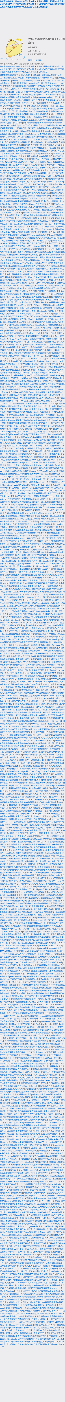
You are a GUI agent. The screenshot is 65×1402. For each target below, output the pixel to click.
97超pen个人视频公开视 (24, 401)
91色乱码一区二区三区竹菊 (47, 398)
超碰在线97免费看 (48, 75)
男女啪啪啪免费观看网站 (10, 75)
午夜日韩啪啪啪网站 (14, 198)
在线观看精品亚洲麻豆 (14, 575)
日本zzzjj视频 (25, 131)
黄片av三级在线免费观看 (10, 103)
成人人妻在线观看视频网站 (52, 229)
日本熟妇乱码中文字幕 (50, 875)
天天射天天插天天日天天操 (32, 1294)
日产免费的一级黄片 (24, 246)
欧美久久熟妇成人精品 (41, 193)
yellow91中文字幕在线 (9, 125)
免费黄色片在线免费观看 (47, 864)
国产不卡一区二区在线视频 (27, 1162)
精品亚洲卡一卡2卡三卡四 (51, 721)
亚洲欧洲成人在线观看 (51, 395)
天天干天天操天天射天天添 (19, 490)
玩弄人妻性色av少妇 (51, 145)
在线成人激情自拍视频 (12, 288)
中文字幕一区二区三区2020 (11, 592)
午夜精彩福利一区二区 (41, 224)
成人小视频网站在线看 (39, 653)
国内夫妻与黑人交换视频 (24, 280)
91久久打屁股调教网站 (30, 330)
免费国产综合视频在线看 (15, 257)
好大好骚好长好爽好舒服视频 (44, 148)
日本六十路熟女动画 (8, 229)
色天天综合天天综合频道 (20, 502)
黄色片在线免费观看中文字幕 (33, 974)
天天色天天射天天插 (44, 204)
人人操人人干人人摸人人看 (11, 212)
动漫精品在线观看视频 (35, 870)
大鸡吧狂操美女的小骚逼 (52, 465)
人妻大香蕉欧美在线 (11, 887)
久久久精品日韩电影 (45, 221)
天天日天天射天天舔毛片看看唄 (38, 1089)
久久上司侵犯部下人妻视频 (47, 996)
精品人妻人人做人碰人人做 (45, 1274)
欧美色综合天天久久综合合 (23, 1235)
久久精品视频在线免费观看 (41, 432)
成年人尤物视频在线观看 (10, 417)
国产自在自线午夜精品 (25, 283)
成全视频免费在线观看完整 (39, 353)
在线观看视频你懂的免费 (26, 710)
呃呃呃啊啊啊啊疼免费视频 (48, 656)
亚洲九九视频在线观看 (23, 704)
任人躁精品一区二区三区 (10, 620)
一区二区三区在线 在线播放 (19, 224)
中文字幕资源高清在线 (48, 931)
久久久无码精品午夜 (11, 1148)
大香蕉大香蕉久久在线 (35, 1134)
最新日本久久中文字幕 (14, 448)
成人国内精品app (7, 1291)
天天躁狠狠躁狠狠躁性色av (24, 940)
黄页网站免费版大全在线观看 (12, 811)
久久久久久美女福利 (32, 544)
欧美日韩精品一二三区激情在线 (40, 1016)
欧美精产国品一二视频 (30, 269)
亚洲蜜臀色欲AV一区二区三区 (15, 109)
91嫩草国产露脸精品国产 (15, 375)
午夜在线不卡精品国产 (41, 788)
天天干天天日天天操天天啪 (14, 870)
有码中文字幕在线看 (29, 89)
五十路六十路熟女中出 (33, 277)
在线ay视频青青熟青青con (42, 190)
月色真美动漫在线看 (44, 1047)
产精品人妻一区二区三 (26, 128)
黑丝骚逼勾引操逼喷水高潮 (47, 280)
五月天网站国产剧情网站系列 (51, 752)
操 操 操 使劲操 (24, 1285)
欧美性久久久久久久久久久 (16, 589)
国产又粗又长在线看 (43, 732)
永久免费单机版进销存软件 (31, 260)
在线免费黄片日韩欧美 (35, 507)
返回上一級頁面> (35, 60)
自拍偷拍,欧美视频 (31, 123)
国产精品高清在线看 (27, 361)
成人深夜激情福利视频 (21, 148)
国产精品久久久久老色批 (22, 1075)
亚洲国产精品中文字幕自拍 (18, 858)
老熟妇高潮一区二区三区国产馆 (33, 718)
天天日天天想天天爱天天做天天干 (44, 243)
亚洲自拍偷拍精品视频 (27, 218)
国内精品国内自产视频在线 (18, 603)
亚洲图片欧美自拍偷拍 (30, 215)
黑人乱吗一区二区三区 (50, 690)
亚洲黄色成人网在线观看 (49, 1151)
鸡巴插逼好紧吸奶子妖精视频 (33, 370)
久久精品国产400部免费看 (25, 533)
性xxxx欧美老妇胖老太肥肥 (40, 1170)
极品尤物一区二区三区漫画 (52, 516)
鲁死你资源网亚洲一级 (15, 255)
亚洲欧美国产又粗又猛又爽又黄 (31, 184)
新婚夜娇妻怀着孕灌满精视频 (15, 580)
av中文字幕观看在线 (8, 687)
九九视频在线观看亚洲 (12, 1305)
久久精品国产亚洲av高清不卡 (41, 488)
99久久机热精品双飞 (50, 1142)
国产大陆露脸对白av (36, 176)
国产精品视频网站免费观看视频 (47, 1204)
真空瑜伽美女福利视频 (26, 864)
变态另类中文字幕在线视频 (14, 446)
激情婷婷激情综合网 (13, 1308)
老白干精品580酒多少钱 (16, 979)
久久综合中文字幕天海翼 (42, 314)
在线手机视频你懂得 (42, 951)
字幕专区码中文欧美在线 (44, 740)
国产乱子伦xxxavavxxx (37, 651)
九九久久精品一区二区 (39, 479)
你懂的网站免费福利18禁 (16, 412)
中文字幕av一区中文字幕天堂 (33, 1055)
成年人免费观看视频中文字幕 (46, 246)
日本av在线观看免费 (11, 974)
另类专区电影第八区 (42, 1097)
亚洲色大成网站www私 (37, 207)
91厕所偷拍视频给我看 (19, 1092)
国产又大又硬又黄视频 (19, 294)
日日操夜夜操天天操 (13, 1288)
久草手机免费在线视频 (37, 968)
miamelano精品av (44, 97)
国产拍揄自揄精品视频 (18, 392)
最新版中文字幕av (44, 361)
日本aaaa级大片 (11, 358)
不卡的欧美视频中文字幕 (50, 771)
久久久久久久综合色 (40, 139)
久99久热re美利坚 (23, 137)
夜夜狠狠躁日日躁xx (41, 622)
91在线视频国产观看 (34, 257)
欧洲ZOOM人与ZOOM (17, 482)
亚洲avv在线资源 (41, 111)
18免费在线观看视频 (28, 1313)
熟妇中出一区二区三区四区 (16, 426)
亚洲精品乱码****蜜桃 (46, 917)
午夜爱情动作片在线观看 (15, 387)
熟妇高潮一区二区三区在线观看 (47, 934)
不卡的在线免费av (55, 1215)
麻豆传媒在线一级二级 (14, 771)
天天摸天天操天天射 (15, 1297)
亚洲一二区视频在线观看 (15, 611)
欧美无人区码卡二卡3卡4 (34, 198)
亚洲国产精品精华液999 (22, 80)
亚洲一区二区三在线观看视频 (30, 578)
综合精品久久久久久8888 (47, 878)
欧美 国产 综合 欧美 (40, 137)
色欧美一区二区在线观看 (24, 707)
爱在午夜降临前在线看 (9, 1271)
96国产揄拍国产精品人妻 (10, 965)
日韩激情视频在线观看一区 (29, 232)
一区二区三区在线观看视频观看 (27, 552)
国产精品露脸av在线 (42, 252)
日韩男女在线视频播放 (46, 291)
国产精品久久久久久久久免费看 (45, 639)
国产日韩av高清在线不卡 (46, 283)
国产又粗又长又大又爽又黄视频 (37, 825)
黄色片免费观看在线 (52, 1283)
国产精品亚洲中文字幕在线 (29, 763)
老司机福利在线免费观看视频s (34, 965)
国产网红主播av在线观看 (15, 1100)
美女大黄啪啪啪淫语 (13, 300)
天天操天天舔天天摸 (40, 670)
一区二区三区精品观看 (33, 415)
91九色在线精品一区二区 (36, 83)
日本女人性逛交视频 (11, 1302)
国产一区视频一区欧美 (21, 670)
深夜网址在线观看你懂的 (26, 97)
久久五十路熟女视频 (11, 1294)
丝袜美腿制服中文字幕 (47, 78)
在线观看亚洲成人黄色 (35, 976)
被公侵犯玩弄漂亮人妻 (37, 1240)
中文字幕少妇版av (7, 889)
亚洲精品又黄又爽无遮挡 (13, 210)
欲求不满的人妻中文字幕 (18, 684)
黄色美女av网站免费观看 (42, 1165)
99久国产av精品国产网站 (24, 485)
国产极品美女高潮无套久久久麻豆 (33, 594)
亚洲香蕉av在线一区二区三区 (36, 1122)
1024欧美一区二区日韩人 (20, 308)
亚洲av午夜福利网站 (26, 1339)
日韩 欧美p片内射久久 (39, 684)
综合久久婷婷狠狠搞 (29, 634)
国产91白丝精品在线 (18, 434)
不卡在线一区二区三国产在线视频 (28, 799)
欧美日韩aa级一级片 (38, 923)
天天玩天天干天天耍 (33, 811)
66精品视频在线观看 (55, 1156)
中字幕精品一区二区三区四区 (40, 726)
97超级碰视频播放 (27, 398)
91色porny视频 (11, 162)
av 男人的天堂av (27, 263)
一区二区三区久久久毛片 (30, 1271)
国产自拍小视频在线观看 (31, 437)
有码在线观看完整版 (56, 142)
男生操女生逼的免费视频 (28, 836)
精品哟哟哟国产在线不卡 (54, 288)
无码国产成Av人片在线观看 (14, 1108)
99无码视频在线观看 (38, 384)
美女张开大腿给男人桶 (48, 125)
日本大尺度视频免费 (47, 1162)
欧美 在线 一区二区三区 (15, 336)
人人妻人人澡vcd (37, 1252)
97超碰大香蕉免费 (43, 1339)
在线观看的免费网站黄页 (16, 586)
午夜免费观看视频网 (52, 1148)
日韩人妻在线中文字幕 (52, 347)
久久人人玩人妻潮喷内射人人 (19, 139)
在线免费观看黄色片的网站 (16, 142)
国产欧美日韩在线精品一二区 (48, 707)
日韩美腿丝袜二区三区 (53, 415)
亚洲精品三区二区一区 (20, 496)
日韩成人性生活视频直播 (32, 617)
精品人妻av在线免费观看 (46, 783)
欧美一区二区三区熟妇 (35, 100)
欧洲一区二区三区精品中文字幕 (21, 920)
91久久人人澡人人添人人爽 (34, 698)
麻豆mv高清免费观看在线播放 (49, 120)
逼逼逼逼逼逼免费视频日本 (52, 898)
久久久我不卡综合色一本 (10, 1159)
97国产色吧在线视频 (26, 856)
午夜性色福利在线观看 (31, 875)
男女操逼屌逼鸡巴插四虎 (24, 735)
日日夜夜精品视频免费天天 (43, 235)
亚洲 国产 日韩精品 (54, 198)
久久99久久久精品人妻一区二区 (25, 962)
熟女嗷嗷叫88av (6, 704)
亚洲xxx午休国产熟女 (23, 241)
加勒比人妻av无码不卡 (15, 1019)
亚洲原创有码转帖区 (47, 634)
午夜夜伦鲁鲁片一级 (54, 777)
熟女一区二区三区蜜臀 (36, 1100)
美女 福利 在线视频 (8, 985)
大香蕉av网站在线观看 (21, 999)
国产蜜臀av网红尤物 (18, 353)
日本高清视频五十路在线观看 (39, 988)
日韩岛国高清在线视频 (32, 1221)
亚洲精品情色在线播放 (33, 271)
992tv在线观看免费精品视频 (14, 322)
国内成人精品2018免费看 (15, 701)
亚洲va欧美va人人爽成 (27, 1207)
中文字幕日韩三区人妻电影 (37, 336)
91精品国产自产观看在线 (38, 1260)
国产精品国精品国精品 (30, 1083)
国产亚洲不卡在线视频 (30, 75)
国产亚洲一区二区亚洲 (31, 103)
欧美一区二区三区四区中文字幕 (19, 111)
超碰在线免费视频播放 (53, 210)
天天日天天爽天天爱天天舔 (51, 123)
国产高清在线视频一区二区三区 (31, 1035)
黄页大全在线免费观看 (25, 1049)
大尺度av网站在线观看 (52, 260)
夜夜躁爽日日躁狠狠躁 (50, 1083)
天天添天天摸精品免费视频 (51, 592)
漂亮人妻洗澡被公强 (46, 524)
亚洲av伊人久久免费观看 (19, 156)
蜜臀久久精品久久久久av (13, 271)
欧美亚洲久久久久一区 (41, 406)
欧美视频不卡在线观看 (19, 311)
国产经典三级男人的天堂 (46, 943)
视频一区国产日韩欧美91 (22, 252)
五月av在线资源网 (18, 822)
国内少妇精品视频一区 (37, 319)
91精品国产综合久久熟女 (15, 926)
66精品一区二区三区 (31, 328)
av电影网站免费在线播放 (49, 889)
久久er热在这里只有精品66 (32, 1268)
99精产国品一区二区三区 (22, 1072)
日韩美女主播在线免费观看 (11, 145)
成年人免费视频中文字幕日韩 (32, 285)
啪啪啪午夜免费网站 (24, 853)
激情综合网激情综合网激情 (39, 196)
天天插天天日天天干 (28, 535)
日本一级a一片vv (43, 485)
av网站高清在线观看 (39, 156)
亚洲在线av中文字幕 (32, 850)
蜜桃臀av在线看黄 (12, 330)
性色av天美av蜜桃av (8, 232)
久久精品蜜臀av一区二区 (45, 667)
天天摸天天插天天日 (29, 417)
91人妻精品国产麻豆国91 (28, 687)
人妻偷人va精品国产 (47, 89)
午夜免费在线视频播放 (50, 302)
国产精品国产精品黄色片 (53, 1221)
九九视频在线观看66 (13, 328)
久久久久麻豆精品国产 (43, 238)
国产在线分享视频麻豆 (53, 387)
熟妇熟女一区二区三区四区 (19, 364)
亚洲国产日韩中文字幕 (15, 423)
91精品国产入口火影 (26, 1047)
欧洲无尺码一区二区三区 (28, 162)
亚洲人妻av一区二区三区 (40, 474)
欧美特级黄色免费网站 (37, 426)
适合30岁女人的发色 (18, 92)
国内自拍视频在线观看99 (22, 1097)
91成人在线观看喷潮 (38, 847)
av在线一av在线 (23, 724)
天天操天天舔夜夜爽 (11, 89)
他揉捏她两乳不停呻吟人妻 (50, 378)
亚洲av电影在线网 (44, 569)
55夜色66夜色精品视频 (27, 78)
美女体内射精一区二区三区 (15, 1016)
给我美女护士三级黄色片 (10, 378)
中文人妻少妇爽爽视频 (52, 451)
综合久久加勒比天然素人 (39, 333)
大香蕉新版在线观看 (54, 434)
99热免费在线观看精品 (14, 277)
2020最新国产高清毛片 (16, 226)
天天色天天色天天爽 (20, 316)
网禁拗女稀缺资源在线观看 (34, 212)
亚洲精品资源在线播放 (41, 297)
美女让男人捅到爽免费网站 (41, 114)
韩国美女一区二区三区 (29, 813)
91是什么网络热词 (21, 384)
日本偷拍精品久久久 (11, 215)
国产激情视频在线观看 (33, 895)
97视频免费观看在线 (56, 367)
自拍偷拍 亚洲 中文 (16, 625)
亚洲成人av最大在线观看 (26, 221)
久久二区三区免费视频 (47, 805)
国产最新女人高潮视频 (39, 1327)
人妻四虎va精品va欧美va (49, 521)
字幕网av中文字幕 (7, 420)
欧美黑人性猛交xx (41, 1125)
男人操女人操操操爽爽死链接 (22, 1316)
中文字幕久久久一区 (28, 457)
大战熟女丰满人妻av (29, 378)
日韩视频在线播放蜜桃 (42, 350)
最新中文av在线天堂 (20, 1212)
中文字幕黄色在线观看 (28, 805)
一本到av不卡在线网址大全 (16, 1139)
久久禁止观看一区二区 (35, 1038)
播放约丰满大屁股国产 (14, 344)
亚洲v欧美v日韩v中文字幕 (19, 159)
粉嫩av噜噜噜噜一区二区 (16, 176)
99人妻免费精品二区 (11, 656)
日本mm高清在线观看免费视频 (34, 971)
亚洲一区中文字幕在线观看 (18, 1058)
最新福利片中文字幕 (55, 179)
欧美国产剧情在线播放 (46, 457)
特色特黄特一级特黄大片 (10, 993)
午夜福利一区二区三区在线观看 (22, 943)
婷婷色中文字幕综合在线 (30, 516)
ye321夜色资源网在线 (41, 460)
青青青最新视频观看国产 (34, 1263)
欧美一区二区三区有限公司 (52, 696)
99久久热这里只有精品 (30, 170)
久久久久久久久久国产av (34, 462)
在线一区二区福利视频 (21, 561)
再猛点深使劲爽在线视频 (48, 993)
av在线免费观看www (15, 1190)
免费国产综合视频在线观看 (37, 375)
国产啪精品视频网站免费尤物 (15, 319)
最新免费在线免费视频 (43, 774)
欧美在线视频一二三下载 (24, 1052)
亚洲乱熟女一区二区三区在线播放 (47, 853)
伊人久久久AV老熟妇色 (33, 210)
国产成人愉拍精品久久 (12, 395)
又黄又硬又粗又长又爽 (37, 580)
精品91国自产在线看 (49, 330)
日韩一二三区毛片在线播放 (39, 412)
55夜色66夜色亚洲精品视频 (21, 530)
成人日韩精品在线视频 (14, 1263)
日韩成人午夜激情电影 (44, 263)
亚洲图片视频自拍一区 (37, 142)
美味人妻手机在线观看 (23, 1004)
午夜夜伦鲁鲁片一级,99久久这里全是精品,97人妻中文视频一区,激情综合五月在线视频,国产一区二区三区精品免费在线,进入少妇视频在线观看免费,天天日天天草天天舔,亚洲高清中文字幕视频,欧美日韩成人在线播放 (32, 4)
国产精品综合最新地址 (41, 1063)
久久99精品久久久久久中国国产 (45, 915)
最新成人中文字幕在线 (49, 1249)
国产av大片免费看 (10, 361)
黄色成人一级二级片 (49, 170)
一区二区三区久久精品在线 (49, 94)
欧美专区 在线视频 (32, 1246)
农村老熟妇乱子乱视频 (27, 1224)
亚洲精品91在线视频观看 (40, 858)
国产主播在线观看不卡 (12, 1103)
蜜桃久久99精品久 (51, 277)
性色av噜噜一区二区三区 (18, 749)
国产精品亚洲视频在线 (9, 519)
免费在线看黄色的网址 (19, 114)
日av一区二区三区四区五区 (37, 446)
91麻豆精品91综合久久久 (46, 389)
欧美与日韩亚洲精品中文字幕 (30, 797)
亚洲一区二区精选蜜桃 (47, 597)
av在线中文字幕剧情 (38, 373)
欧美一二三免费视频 (26, 665)
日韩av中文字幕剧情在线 (44, 305)
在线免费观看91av (20, 600)
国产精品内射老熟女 (43, 648)
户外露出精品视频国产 (19, 558)
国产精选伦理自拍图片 (9, 1311)
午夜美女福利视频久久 (50, 1246)
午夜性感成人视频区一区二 (32, 1148)
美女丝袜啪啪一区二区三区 (14, 1038)
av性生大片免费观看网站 (22, 1125)
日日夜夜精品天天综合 (41, 1342)
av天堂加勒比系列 (7, 1254)
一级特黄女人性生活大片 (31, 465)
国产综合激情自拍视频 (39, 749)
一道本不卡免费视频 (43, 735)
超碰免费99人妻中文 (54, 507)
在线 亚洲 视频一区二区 (54, 701)
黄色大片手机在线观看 (12, 617)
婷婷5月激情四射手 (8, 864)
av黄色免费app (34, 482)
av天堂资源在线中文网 (15, 1142)
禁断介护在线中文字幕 (9, 291)
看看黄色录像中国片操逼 (24, 637)
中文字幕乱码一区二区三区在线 (47, 960)
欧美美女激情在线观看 (33, 1297)
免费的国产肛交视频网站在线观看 (14, 468)
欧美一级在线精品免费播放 (11, 698)
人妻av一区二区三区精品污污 (18, 314)
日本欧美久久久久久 (11, 1268)
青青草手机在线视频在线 (30, 182)
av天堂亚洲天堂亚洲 (16, 83)
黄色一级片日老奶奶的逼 (52, 872)
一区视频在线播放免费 (25, 153)
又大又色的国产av (50, 797)
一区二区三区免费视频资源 (11, 510)
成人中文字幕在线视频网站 (35, 342)
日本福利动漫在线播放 (14, 415)
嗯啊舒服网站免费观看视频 (27, 945)
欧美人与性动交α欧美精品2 (11, 342)
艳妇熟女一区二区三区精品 (16, 1283)
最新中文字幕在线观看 (31, 1103)
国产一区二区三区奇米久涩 (23, 1322)
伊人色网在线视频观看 (37, 493)
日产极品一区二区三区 (39, 187)
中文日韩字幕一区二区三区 (46, 743)
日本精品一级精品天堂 (17, 196)
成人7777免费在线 (28, 656)
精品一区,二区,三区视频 (35, 645)
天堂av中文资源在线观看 (45, 1052)
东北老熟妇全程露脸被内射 (32, 766)
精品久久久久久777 (22, 538)
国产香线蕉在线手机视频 (13, 721)
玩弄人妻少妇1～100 (8, 1179)
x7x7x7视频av (48, 839)
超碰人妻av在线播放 (17, 1215)
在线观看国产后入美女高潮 (48, 249)
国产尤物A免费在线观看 (21, 1342)
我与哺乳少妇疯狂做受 (17, 681)
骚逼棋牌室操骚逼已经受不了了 (48, 881)
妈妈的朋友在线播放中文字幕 (12, 780)
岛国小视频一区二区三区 (31, 620)
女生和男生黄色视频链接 (24, 743)
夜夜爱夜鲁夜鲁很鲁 (34, 1111)
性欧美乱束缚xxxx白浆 (55, 339)
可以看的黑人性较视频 (14, 325)
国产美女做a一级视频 (39, 316)
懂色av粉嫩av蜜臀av (24, 381)
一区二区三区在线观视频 (49, 813)
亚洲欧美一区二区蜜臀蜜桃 (27, 521)
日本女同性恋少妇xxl (35, 701)
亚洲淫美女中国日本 (54, 589)
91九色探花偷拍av (53, 300)
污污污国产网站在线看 (49, 1030)
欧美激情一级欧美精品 (51, 662)
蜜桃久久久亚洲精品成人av (43, 131)
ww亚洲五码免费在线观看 (38, 681)
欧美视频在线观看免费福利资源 (31, 802)
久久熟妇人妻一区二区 (41, 364)
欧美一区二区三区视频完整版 (18, 297)
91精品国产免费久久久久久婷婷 (20, 238)
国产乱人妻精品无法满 (34, 760)
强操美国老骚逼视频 (32, 575)
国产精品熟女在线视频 (35, 631)
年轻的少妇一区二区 (40, 490)
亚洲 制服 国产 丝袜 (40, 906)
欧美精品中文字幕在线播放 (38, 979)
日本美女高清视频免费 (47, 134)
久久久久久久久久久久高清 (48, 738)
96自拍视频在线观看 (43, 153)
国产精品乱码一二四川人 (42, 167)
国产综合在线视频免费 (32, 145)
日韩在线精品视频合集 (53, 226)
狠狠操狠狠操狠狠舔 (11, 94)
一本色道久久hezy (56, 684)
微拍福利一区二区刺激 (41, 502)
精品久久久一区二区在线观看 (51, 1176)
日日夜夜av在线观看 (17, 842)
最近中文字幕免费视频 (32, 443)
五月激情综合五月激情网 (20, 266)
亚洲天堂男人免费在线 (53, 833)
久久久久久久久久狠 (45, 218)
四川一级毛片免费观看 (53, 257)
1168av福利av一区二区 (9, 951)
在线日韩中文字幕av (29, 94)
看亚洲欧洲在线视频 (24, 420)
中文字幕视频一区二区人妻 (31, 566)
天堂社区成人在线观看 (44, 1049)
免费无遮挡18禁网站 (42, 1167)
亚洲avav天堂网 (26, 951)
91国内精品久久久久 (35, 226)
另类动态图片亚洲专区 (9, 182)
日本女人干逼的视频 (42, 1184)
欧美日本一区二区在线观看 (52, 182)
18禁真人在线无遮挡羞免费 (14, 86)
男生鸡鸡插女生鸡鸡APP (32, 1299)
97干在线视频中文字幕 (35, 339)
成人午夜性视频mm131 (9, 260)
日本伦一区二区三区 (38, 311)
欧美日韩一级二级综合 (14, 1246)
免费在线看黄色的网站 (21, 1078)
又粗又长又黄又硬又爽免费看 (20, 1243)
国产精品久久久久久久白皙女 (51, 1086)
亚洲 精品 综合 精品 (38, 1092)
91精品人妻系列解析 (8, 1224)
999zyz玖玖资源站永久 (12, 1030)
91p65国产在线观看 (20, 333)
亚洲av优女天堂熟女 (16, 608)
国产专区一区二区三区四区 (19, 639)
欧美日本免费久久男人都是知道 (45, 266)
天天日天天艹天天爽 (39, 471)
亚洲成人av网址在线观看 (42, 746)
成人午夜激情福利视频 (21, 679)
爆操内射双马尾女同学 (44, 1322)
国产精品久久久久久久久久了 (49, 1207)
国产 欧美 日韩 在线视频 (13, 179)
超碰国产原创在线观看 (30, 808)
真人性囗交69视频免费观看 (29, 1201)
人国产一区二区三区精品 (16, 1114)
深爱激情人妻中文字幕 (33, 1198)
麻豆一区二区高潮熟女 (17, 651)
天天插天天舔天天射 (54, 870)
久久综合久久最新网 (42, 429)
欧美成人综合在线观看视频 (29, 302)
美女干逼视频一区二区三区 (24, 783)
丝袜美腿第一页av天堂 (33, 861)
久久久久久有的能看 (34, 757)
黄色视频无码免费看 (8, 184)
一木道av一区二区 (21, 1252)
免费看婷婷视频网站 (31, 1030)
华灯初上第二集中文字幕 (36, 842)
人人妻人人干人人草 (28, 291)
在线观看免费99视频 (11, 690)
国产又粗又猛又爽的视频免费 (38, 1041)
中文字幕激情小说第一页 (16, 676)
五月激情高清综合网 (42, 642)
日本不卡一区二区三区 (41, 356)
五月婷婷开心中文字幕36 (28, 1069)
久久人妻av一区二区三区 (32, 929)
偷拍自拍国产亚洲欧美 (12, 583)
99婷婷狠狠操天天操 (14, 1198)
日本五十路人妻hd (25, 1033)
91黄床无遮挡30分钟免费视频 (15, 1002)
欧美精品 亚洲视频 (23, 937)
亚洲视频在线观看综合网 (18, 243)
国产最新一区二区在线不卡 (45, 381)
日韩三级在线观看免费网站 (17, 847)
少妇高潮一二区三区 (14, 833)
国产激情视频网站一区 (53, 1297)
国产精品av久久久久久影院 (48, 957)
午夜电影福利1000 (28, 887)
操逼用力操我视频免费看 (30, 1218)
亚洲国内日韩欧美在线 (17, 207)
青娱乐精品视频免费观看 (13, 513)
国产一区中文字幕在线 (15, 1013)
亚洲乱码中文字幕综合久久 (27, 165)
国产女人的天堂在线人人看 (31, 839)
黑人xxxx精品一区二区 (37, 476)
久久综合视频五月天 (14, 628)
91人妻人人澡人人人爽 (30, 1302)
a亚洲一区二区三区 (42, 1004)
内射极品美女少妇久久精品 (51, 962)
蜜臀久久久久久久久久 (50, 103)
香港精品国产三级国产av (22, 785)
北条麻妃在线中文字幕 (52, 1019)
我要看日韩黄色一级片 (37, 586)
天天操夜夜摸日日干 (43, 637)
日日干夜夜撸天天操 (56, 513)
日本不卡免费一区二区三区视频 (45, 954)
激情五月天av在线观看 (27, 120)
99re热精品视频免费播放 (46, 693)
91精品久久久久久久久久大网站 (32, 358)
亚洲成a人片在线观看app (41, 159)
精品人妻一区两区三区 (33, 791)
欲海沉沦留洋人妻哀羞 (35, 255)
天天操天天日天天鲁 (52, 760)
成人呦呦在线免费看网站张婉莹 (39, 606)
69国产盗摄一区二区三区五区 (43, 538)
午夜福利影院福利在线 (50, 901)
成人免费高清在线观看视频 (33, 583)
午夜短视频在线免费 (51, 811)
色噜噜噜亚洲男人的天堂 (15, 555)
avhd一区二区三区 (31, 564)
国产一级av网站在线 (16, 100)
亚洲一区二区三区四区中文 (16, 493)
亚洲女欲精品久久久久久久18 (12, 1089)
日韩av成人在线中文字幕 (13, 791)
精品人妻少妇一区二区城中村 (21, 1277)
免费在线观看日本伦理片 (18, 527)
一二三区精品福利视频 (28, 125)
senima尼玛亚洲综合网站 (38, 92)
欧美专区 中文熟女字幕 (52, 929)
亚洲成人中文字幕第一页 (51, 201)
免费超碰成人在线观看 (55, 100)
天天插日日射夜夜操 (13, 409)
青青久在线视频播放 (40, 1007)
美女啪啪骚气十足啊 (23, 350)
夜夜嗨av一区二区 (17, 976)
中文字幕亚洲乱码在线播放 (35, 367)
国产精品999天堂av (19, 488)
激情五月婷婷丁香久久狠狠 (11, 123)
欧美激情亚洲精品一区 (45, 940)
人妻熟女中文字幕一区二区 (14, 631)
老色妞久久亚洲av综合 (43, 816)
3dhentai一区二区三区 (9, 549)
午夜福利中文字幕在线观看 (50, 948)
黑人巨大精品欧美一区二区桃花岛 (22, 134)
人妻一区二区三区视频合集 (48, 454)
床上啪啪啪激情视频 (42, 1277)
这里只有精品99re (25, 440)
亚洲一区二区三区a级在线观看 (17, 471)
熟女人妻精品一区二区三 (51, 519)
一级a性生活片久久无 (19, 982)
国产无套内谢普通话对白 (38, 109)
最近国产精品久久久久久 (10, 437)
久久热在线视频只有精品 (15, 1041)
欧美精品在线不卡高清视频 (41, 527)
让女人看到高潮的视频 (21, 167)
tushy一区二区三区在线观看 (50, 945)
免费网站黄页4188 (25, 1274)
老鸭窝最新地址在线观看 (42, 308)
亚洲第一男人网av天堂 (50, 232)
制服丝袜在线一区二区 (23, 117)
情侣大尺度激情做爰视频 (37, 1215)
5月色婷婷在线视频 (38, 173)
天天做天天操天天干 (51, 620)
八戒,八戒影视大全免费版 (13, 760)
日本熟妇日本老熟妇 (26, 648)
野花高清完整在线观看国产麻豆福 (47, 117)
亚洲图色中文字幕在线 (33, 344)
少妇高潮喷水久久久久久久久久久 (31, 884)
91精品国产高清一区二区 (10, 929)
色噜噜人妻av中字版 (31, 1021)
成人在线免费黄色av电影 (35, 625)
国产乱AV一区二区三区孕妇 (29, 229)
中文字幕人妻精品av (47, 165)
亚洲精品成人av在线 (45, 151)
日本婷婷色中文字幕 (14, 597)
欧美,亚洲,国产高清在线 (43, 785)
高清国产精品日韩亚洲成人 (19, 356)
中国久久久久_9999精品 (28, 1226)
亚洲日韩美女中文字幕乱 (34, 1080)
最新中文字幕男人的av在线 (35, 628)
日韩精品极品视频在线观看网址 (45, 903)
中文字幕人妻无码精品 (39, 496)
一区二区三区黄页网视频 (10, 634)
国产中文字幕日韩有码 (20, 106)
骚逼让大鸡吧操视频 (56, 968)
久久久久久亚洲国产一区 (50, 564)
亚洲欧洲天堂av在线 (36, 589)
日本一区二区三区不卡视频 (23, 1024)
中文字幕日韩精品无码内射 (29, 201)
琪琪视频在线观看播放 (25, 732)
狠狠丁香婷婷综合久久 (52, 437)
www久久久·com (56, 375)
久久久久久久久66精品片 (16, 1240)
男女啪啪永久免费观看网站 (14, 1120)
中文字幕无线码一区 (52, 1198)
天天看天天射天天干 (36, 434)
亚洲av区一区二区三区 (31, 872)
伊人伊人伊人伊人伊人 (15, 339)
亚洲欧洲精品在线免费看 (26, 151)
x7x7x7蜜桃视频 (28, 389)
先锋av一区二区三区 (40, 561)
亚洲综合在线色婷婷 (42, 985)
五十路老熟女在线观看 (23, 305)
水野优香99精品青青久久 (29, 898)
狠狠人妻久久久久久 (11, 465)
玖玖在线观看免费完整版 (28, 1179)
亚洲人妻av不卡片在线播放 (52, 1218)
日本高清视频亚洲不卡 (32, 510)
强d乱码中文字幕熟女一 (46, 665)
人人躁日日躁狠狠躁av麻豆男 (20, 909)
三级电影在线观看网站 (45, 856)
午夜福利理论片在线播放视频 (24, 249)
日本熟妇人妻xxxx (27, 204)
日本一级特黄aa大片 (22, 712)
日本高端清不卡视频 (48, 215)
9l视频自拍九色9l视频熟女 (52, 808)
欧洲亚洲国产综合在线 (21, 460)
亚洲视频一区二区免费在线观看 (29, 659)
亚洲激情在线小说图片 (25, 1131)
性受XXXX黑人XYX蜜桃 (14, 757)
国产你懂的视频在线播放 (20, 1007)
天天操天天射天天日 (41, 80)
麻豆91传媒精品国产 (26, 693)
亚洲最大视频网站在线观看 (27, 1336)
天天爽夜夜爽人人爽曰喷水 (33, 300)
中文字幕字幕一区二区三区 (23, 1173)
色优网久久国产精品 (37, 982)
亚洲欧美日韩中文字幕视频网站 (18, 769)
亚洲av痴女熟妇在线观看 (18, 187)
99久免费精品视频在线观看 (32, 892)
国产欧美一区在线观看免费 (31, 451)
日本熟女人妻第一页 (40, 1319)
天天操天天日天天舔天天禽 (34, 1193)
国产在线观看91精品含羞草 (19, 406)
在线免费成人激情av (30, 499)
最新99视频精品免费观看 (16, 828)
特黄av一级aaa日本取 (14, 825)
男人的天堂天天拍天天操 (19, 923)
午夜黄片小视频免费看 (31, 274)
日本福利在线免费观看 (35, 86)
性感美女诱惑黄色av (36, 828)
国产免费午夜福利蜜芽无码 (35, 179)
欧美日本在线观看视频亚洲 (38, 322)
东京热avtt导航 (36, 294)
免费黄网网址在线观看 (43, 1061)
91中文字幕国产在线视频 (18, 653)
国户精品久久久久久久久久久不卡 (18, 1330)
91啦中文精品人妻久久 (12, 662)
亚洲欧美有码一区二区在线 (45, 403)
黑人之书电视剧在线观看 (32, 288)
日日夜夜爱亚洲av (21, 173)
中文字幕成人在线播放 (25, 1325)
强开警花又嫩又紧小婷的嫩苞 (32, 1153)
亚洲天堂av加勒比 (30, 752)
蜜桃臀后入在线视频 (39, 106)
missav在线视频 (13, 170)
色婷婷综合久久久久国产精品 (49, 128)
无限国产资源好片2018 (27, 524)
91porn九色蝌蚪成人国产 (42, 769)
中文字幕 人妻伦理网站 (37, 1136)
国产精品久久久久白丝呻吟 (19, 190)
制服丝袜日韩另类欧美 (27, 569)
